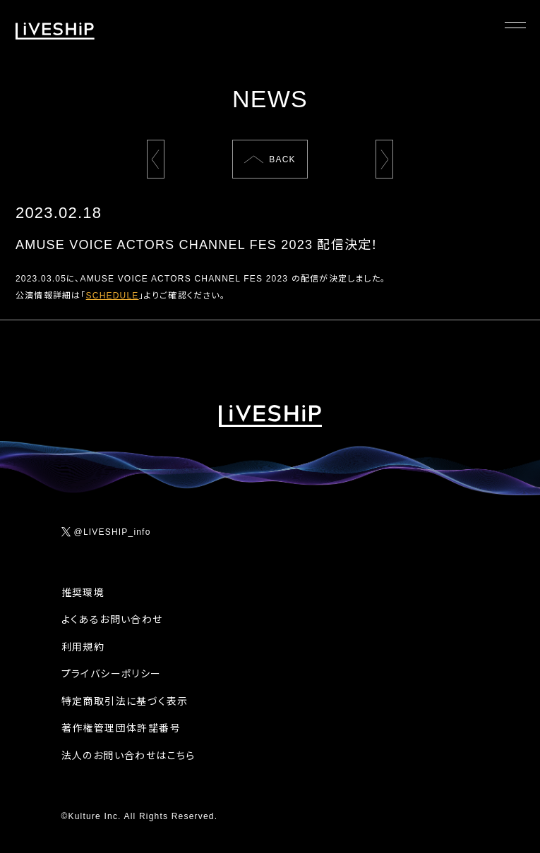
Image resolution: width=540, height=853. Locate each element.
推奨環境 (83, 592)
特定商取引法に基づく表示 (124, 701)
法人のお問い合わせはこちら (128, 755)
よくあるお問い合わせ (112, 619)
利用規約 (83, 647)
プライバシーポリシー (111, 673)
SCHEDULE (112, 296)
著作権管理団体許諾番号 (121, 728)
